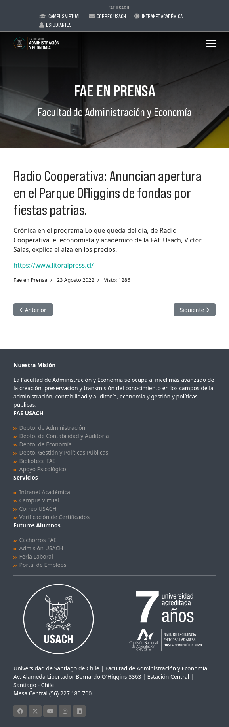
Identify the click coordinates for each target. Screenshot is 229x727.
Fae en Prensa (30, 279)
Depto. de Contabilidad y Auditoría (64, 436)
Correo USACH (38, 508)
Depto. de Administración (52, 427)
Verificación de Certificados (54, 517)
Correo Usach (111, 16)
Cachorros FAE (38, 540)
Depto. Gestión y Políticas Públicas (64, 452)
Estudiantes (58, 25)
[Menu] (211, 43)
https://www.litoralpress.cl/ (53, 265)
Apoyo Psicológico (42, 469)
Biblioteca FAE (37, 461)
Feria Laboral (36, 556)
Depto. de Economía (45, 444)
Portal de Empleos (43, 564)
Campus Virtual (64, 16)
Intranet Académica (162, 16)
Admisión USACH (41, 548)
